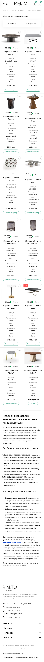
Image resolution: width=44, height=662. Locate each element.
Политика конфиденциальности (13, 653)
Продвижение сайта (21, 657)
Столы (22, 11)
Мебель (14, 11)
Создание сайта (8, 657)
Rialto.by (5, 11)
